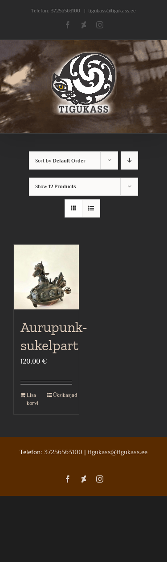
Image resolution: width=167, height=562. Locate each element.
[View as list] (91, 208)
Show (55, 186)
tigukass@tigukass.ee (112, 11)
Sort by (60, 161)
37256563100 (65, 11)
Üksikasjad (62, 395)
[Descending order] (129, 160)
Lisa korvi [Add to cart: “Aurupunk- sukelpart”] (32, 399)
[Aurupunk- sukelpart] (46, 277)
